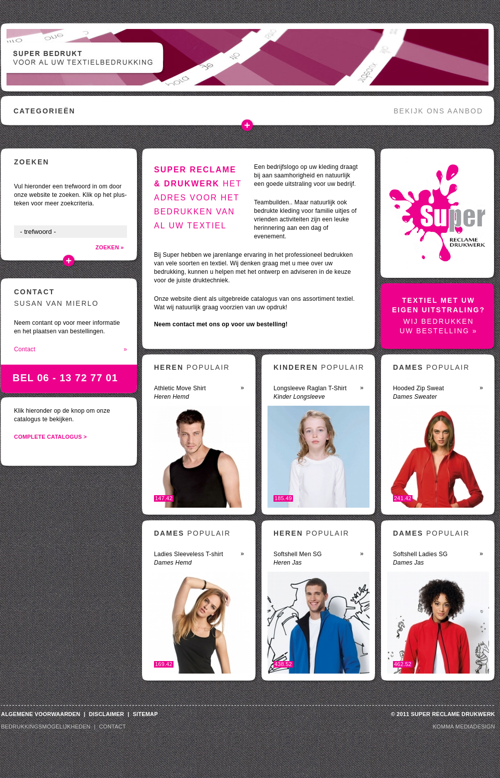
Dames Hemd (173, 562)
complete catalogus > (50, 437)
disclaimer (106, 714)
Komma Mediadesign (464, 727)
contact (112, 727)
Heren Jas (288, 562)
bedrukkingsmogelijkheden (45, 727)
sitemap (145, 714)
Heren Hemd (171, 396)
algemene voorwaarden (40, 714)
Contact (70, 349)
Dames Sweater (415, 396)
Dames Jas (408, 562)
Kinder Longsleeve (299, 396)
